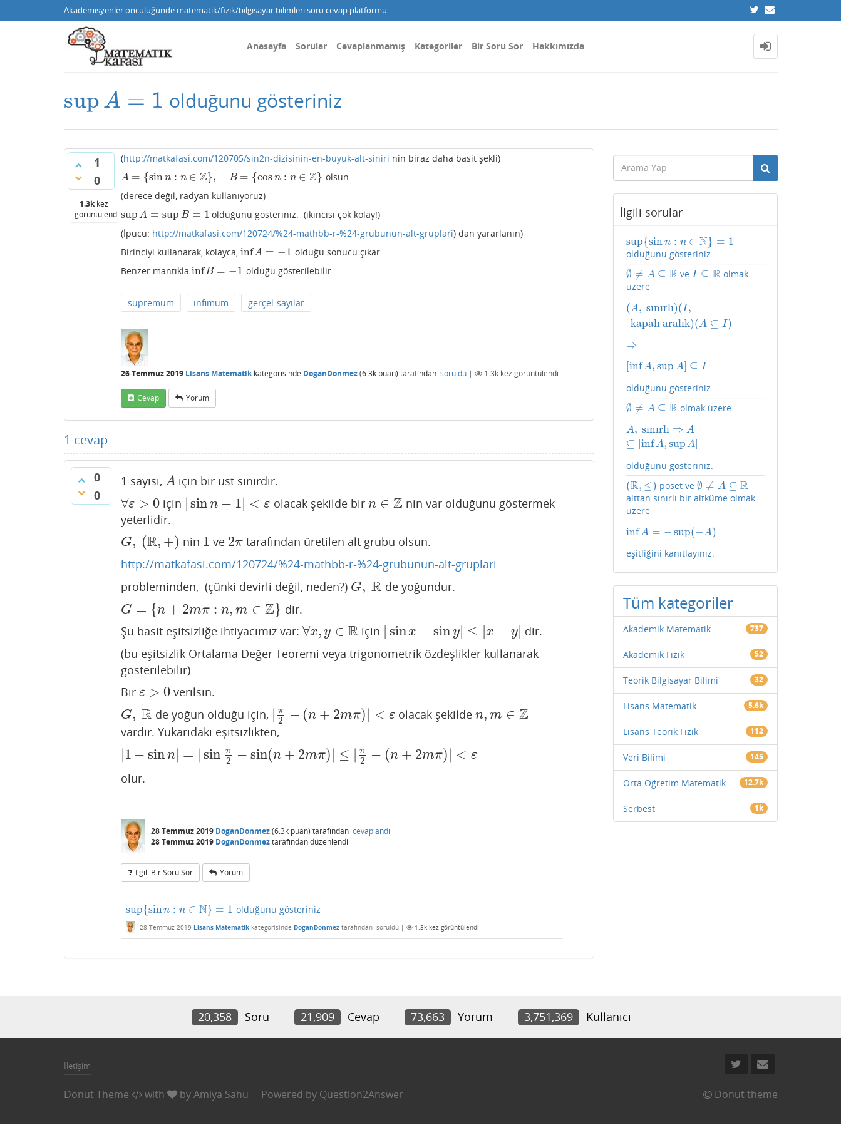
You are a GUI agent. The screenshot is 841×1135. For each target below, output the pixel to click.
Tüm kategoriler (678, 602)
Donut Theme (96, 1094)
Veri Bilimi (644, 757)
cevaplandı (371, 831)
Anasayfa (266, 46)
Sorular (311, 46)
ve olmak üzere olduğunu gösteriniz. (695, 330)
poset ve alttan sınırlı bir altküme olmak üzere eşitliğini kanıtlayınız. (695, 520)
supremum (151, 303)
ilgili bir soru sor (164, 872)
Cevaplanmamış (370, 46)
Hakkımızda (558, 46)
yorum (197, 398)
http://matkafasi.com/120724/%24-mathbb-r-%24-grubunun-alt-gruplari (302, 233)
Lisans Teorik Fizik (660, 731)
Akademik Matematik (667, 629)
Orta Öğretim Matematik (674, 783)
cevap (148, 398)
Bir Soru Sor (497, 46)
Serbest (639, 808)
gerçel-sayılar (276, 303)
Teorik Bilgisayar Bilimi (670, 680)
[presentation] (114, 100)
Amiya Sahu (221, 1094)
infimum (211, 303)
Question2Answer (361, 1094)
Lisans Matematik (218, 373)
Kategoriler (438, 46)
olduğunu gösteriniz (223, 909)
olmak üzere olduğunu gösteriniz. (695, 436)
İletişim (77, 1065)
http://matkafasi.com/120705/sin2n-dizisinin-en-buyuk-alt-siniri (256, 158)
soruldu (453, 373)
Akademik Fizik (653, 654)
